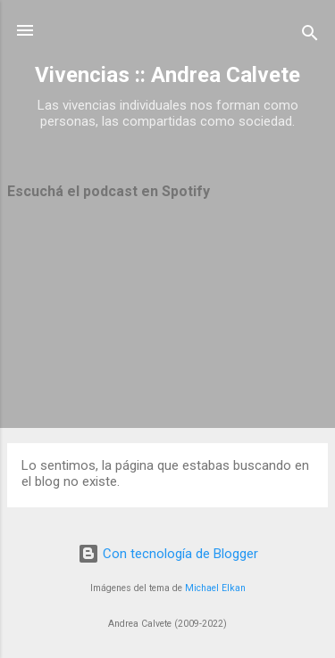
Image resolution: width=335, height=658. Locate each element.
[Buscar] (310, 36)
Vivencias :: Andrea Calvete (167, 74)
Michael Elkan (215, 588)
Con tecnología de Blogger (168, 554)
